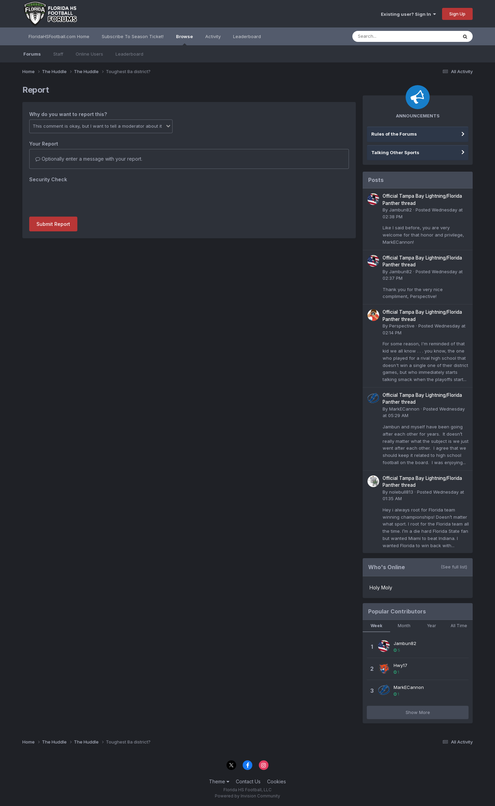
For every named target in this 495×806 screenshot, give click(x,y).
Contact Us (248, 781)
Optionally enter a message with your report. (88, 159)
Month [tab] (404, 625)
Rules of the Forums (394, 134)
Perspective (402, 326)
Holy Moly (381, 587)
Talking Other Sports (395, 152)
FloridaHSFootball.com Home (59, 36)
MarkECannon (404, 409)
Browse (184, 39)
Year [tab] (431, 625)
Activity (213, 36)
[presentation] (81, 198)
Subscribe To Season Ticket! (133, 36)
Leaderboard (129, 54)
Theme (219, 781)
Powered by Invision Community (247, 795)
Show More (418, 712)
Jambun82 (400, 209)
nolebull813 (401, 492)
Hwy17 (400, 665)
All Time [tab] (459, 625)
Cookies (276, 781)
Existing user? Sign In (408, 14)
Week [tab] (376, 625)
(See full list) (454, 566)
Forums (32, 54)
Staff (58, 54)
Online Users (89, 54)
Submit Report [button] (53, 224)
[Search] (386, 36)
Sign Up (457, 13)
